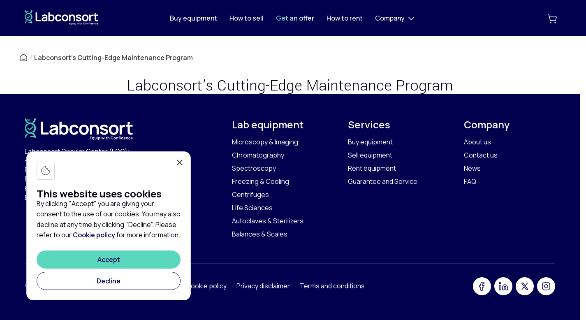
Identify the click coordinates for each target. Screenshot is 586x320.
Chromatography (258, 155)
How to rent (345, 18)
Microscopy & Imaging (265, 141)
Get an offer (295, 18)
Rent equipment (372, 168)
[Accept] (109, 259)
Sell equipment (370, 155)
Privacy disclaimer (263, 285)
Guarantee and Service (382, 181)
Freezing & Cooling (260, 181)
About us (477, 141)
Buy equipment (193, 18)
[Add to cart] (552, 18)
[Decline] (109, 281)
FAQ (470, 181)
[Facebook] (482, 286)
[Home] (61, 22)
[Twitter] (525, 286)
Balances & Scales (259, 234)
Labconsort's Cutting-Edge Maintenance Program (113, 57)
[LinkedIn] (503, 286)
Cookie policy (94, 234)
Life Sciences (252, 207)
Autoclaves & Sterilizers (267, 220)
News (472, 168)
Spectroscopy (254, 168)
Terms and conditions (332, 285)
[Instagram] (546, 286)
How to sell (246, 18)
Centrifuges (250, 194)
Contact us (481, 155)
